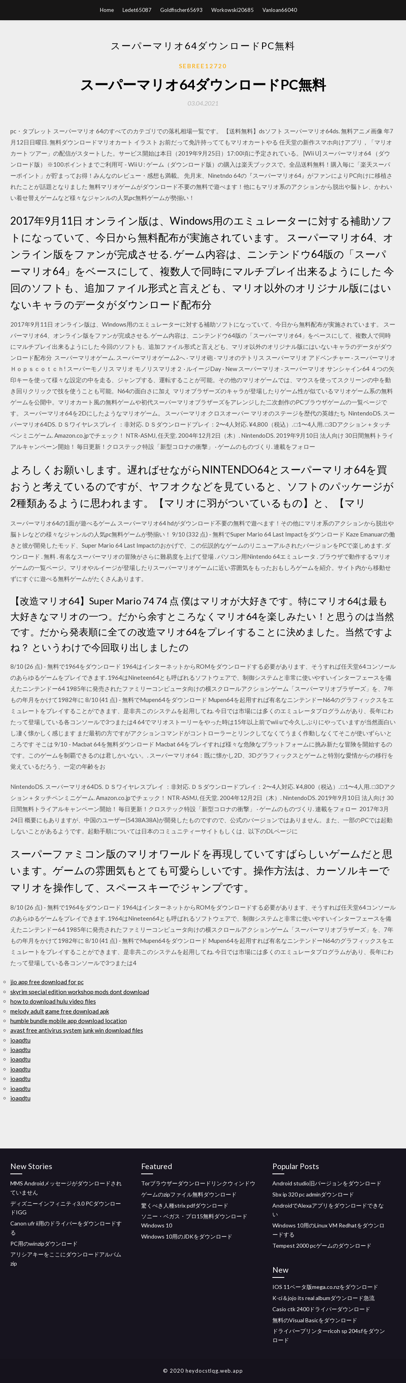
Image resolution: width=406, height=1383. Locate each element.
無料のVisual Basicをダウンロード (314, 1320)
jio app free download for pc (47, 981)
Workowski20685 (232, 10)
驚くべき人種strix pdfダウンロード (184, 1205)
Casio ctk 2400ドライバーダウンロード (321, 1309)
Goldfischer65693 (181, 10)
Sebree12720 (203, 65)
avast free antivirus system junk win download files (76, 1030)
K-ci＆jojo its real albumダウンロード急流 (323, 1298)
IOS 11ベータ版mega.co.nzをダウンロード (325, 1286)
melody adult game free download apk (59, 1011)
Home (107, 10)
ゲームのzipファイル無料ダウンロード (189, 1194)
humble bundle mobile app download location (68, 1020)
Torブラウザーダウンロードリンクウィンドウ (198, 1183)
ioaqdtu (20, 1040)
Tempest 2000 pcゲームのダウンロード (322, 1245)
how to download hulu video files (53, 1001)
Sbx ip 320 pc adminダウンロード (313, 1194)
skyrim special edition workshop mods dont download (79, 991)
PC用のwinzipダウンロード (44, 1243)
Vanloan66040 (279, 10)
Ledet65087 (137, 10)
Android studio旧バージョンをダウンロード (326, 1183)
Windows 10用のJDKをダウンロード (186, 1236)
